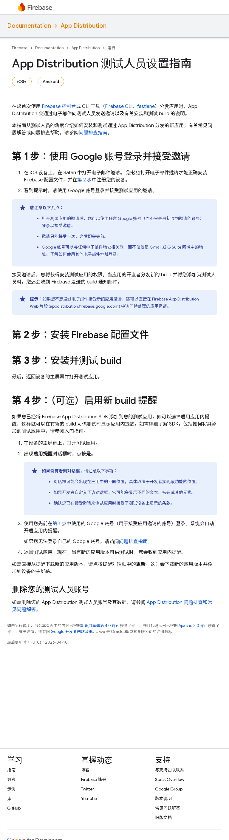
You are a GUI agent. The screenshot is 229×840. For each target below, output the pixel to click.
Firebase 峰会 (93, 779)
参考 (11, 779)
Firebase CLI (118, 107)
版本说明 (163, 798)
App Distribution (83, 26)
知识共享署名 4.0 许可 (100, 625)
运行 (111, 47)
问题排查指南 (93, 133)
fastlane (146, 107)
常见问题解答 (167, 808)
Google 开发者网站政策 (71, 631)
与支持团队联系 (169, 770)
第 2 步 (84, 180)
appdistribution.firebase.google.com (84, 306)
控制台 (59, 107)
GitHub (14, 808)
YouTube (89, 798)
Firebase (19, 47)
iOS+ (22, 81)
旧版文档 (163, 817)
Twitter (87, 789)
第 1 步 (59, 524)
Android (51, 81)
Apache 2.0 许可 (193, 625)
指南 (11, 770)
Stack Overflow (169, 779)
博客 (85, 770)
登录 (113, 254)
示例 (11, 789)
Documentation (29, 26)
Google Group (168, 789)
